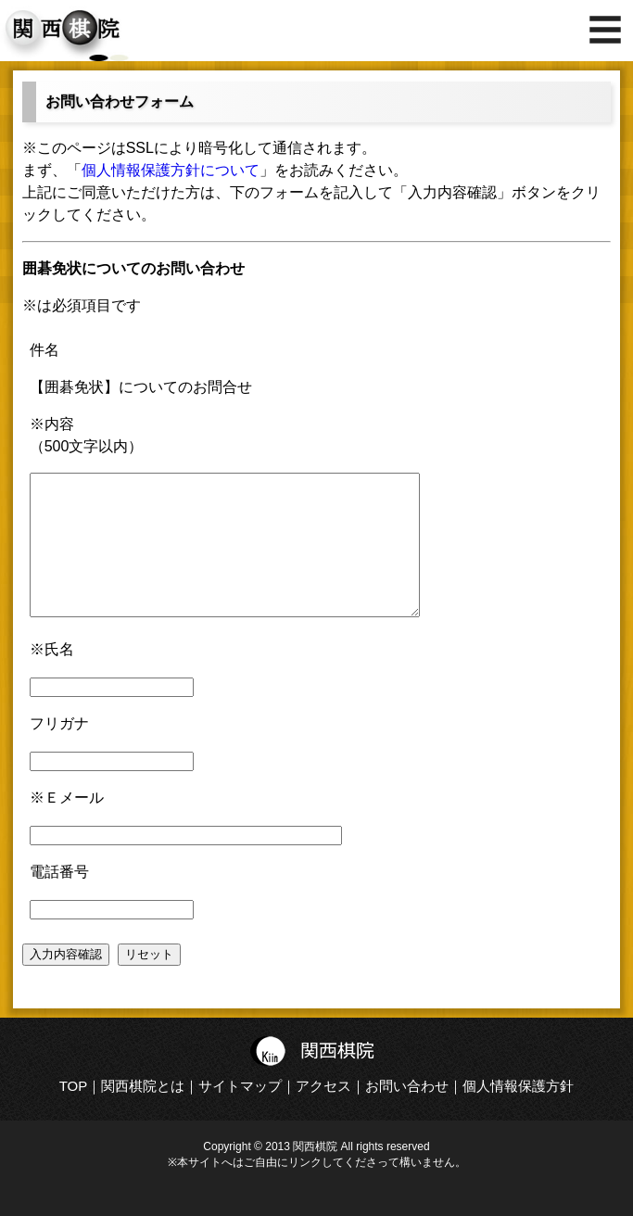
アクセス (323, 1113)
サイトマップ (240, 1113)
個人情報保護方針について (171, 170)
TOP (73, 1113)
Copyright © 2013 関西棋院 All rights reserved (316, 1174)
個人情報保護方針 (518, 1113)
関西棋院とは (142, 1113)
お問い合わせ (407, 1113)
